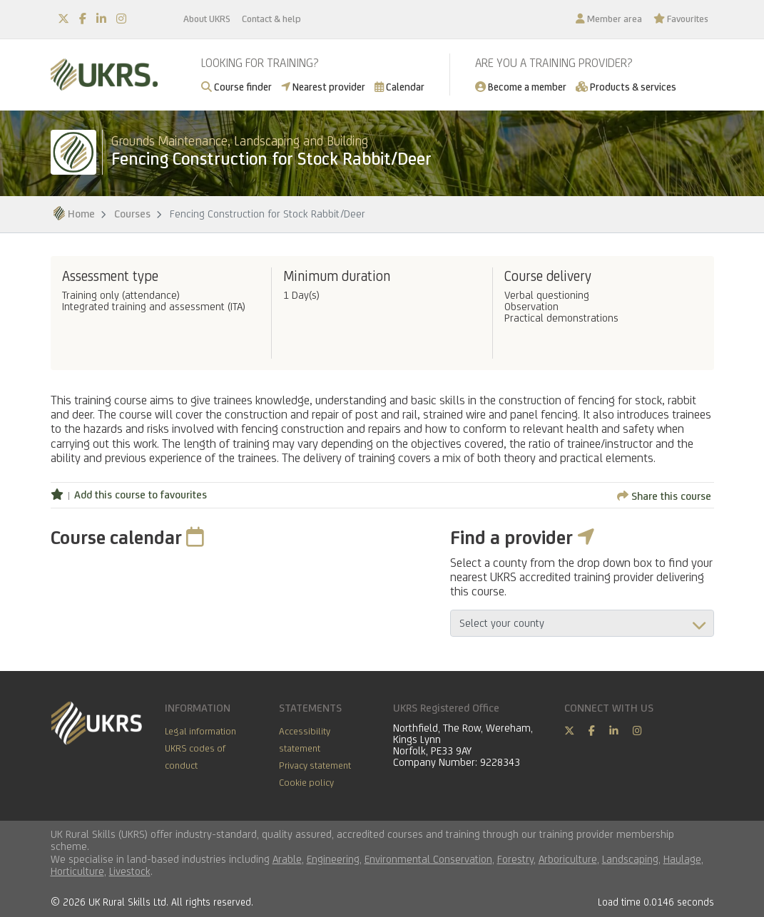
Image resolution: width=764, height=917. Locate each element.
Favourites (680, 18)
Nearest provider (323, 87)
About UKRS (206, 18)
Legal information (200, 731)
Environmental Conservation (428, 859)
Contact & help (271, 18)
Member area (609, 18)
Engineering (333, 859)
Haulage (682, 859)
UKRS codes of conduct (195, 756)
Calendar (399, 87)
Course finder (236, 87)
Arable (287, 859)
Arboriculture (568, 859)
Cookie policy (306, 782)
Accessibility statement (304, 739)
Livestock (130, 871)
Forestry (515, 859)
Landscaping (630, 859)
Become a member (520, 87)
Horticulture (77, 871)
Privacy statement (315, 765)
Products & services (626, 87)
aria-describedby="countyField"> (582, 623)
